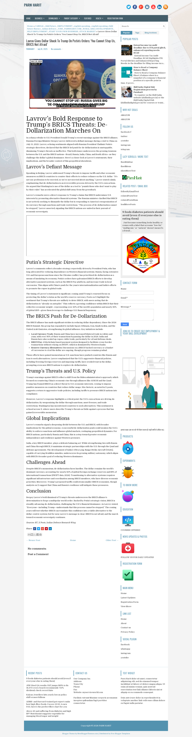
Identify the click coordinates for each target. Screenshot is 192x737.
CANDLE (39, 26)
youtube (125, 141)
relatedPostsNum (129, 200)
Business (40, 17)
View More (126, 606)
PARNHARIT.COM (72, 29)
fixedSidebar (127, 162)
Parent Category (73, 17)
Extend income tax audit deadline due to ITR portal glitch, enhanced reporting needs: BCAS (150, 49)
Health (100, 17)
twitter (124, 136)
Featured (87, 18)
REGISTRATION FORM (115, 18)
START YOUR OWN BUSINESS (63, 31)
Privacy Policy (128, 632)
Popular (126, 33)
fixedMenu (126, 166)
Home (28, 18)
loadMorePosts (128, 204)
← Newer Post (33, 540)
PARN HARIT (33, 5)
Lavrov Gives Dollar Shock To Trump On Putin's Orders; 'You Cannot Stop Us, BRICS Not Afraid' (70, 42)
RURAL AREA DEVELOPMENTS (98, 29)
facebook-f (126, 132)
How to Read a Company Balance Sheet (146, 68)
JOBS (60, 29)
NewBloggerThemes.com (87, 734)
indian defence (49, 29)
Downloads (55, 17)
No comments (56, 48)
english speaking (82, 26)
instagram (125, 145)
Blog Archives (151, 33)
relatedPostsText (129, 196)
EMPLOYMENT (64, 26)
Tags (137, 33)
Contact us (126, 627)
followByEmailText (130, 191)
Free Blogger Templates (120, 734)
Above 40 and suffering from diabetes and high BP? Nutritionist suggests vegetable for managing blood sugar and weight (48, 713)
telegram (125, 149)
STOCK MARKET (88, 31)
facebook (125, 644)
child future (50, 26)
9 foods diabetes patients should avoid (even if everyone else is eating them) (143, 215)
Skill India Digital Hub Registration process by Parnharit (145, 89)
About (123, 623)
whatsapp (125, 649)
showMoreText (128, 171)
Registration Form (129, 602)
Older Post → (112, 540)
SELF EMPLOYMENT (37, 31)
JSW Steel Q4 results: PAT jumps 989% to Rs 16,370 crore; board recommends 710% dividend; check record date (47, 688)
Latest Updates (128, 598)
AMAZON (125, 115)
